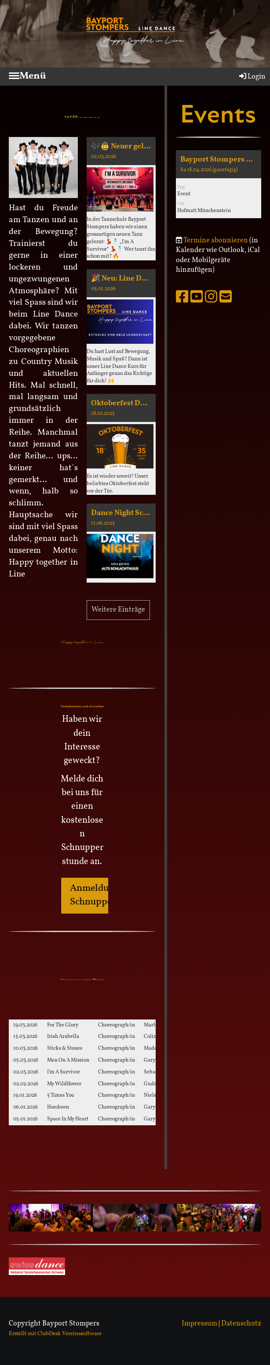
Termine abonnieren (215, 240)
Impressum (199, 1324)
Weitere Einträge (118, 610)
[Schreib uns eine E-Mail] (225, 298)
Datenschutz (241, 1324)
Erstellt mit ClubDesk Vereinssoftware (55, 1334)
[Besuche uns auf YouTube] (196, 298)
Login (252, 77)
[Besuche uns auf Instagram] (211, 298)
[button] (218, 184)
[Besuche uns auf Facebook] (182, 298)
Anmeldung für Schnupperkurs (102, 895)
